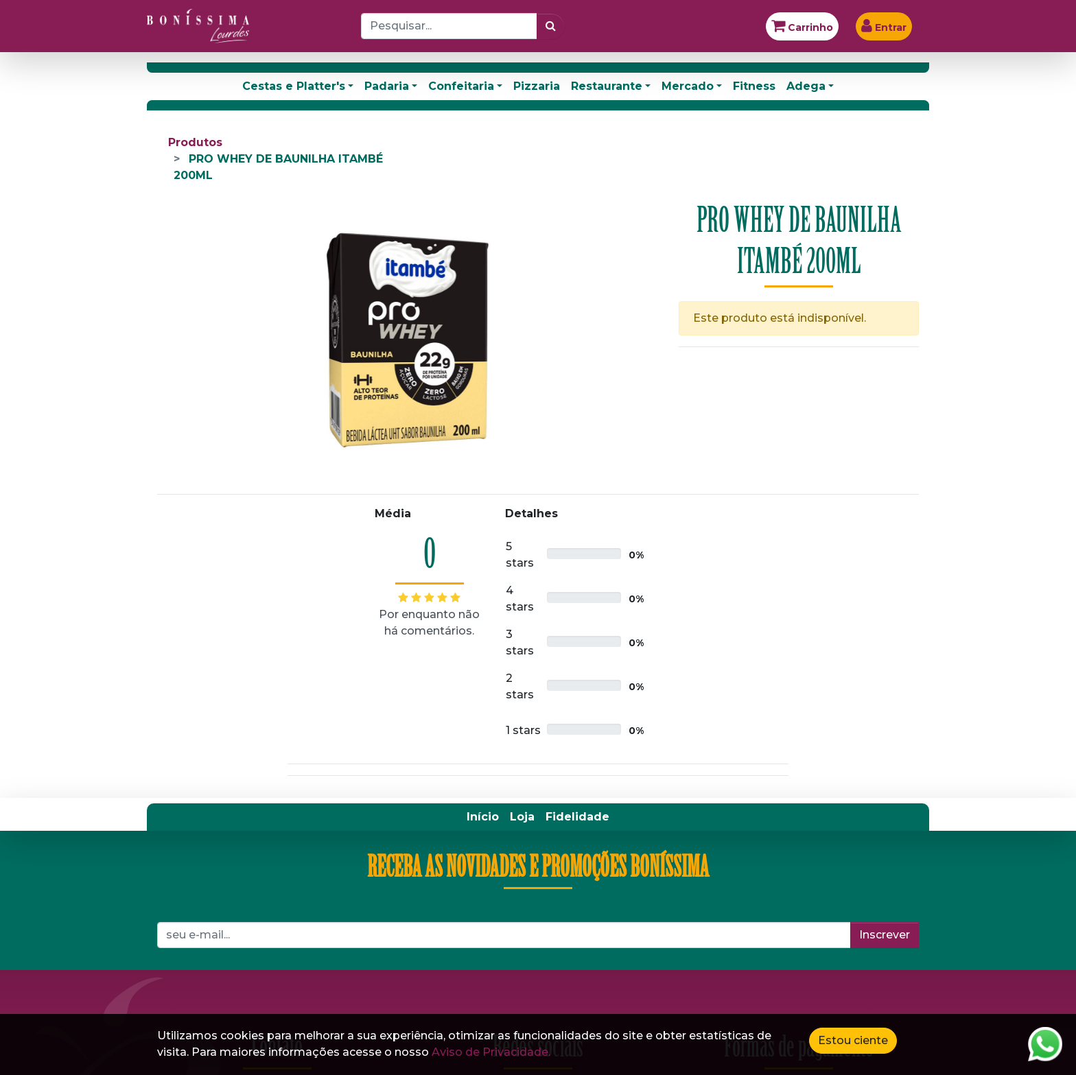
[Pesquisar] (551, 26)
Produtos (195, 142)
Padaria (386, 86)
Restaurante (606, 86)
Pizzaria (536, 86)
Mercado (688, 86)
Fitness (754, 86)
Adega (806, 86)
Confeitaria (461, 86)
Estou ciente (853, 1040)
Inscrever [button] (884, 934)
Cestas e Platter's (293, 86)
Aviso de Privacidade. (491, 1052)
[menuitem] (482, 817)
